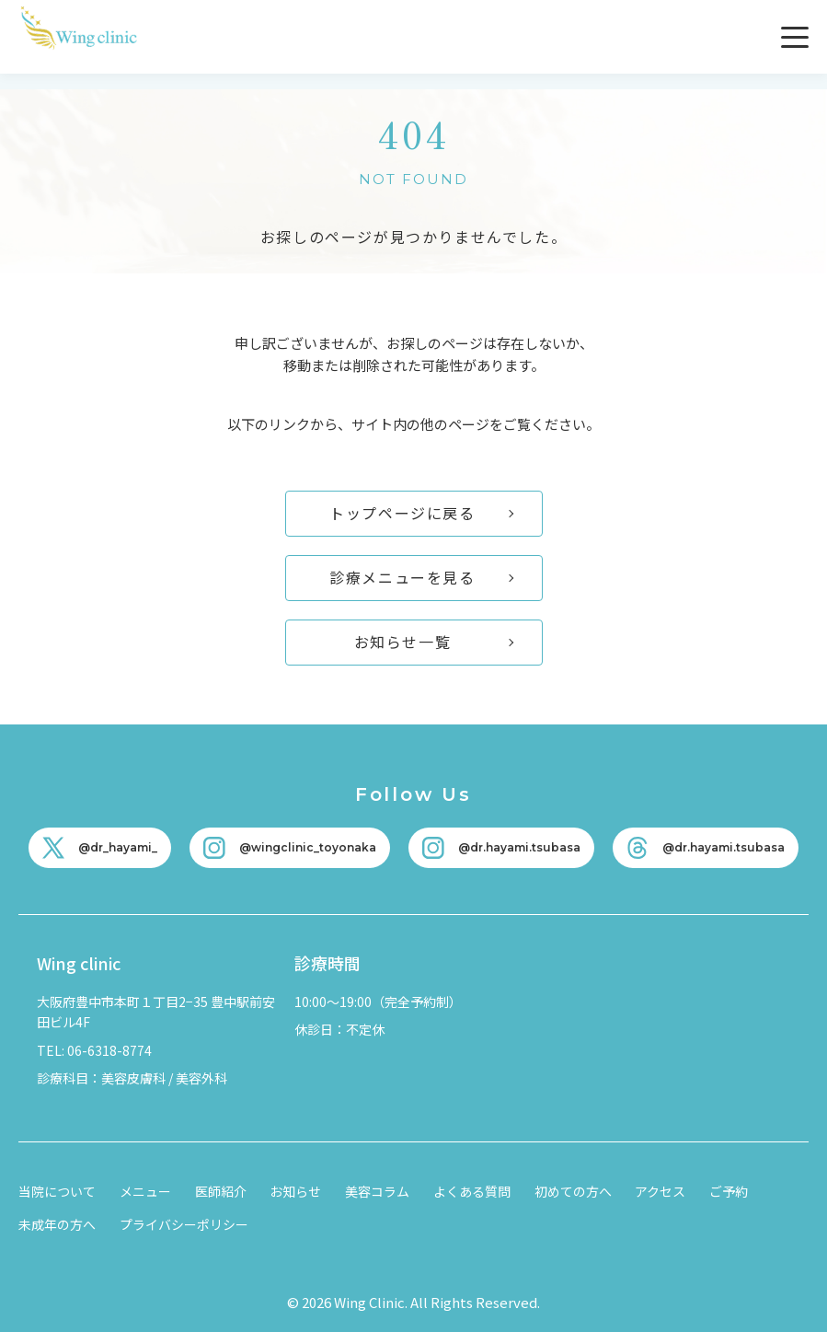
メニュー (145, 1191)
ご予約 (728, 1191)
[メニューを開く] (795, 37)
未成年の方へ (57, 1224)
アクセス (660, 1191)
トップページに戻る (420, 513)
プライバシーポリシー (184, 1224)
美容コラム (377, 1191)
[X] (100, 848)
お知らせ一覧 (433, 642)
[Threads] (705, 848)
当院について (57, 1191)
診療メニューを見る (420, 577)
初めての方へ (573, 1191)
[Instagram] (290, 848)
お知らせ (295, 1191)
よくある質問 (472, 1191)
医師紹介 (221, 1191)
